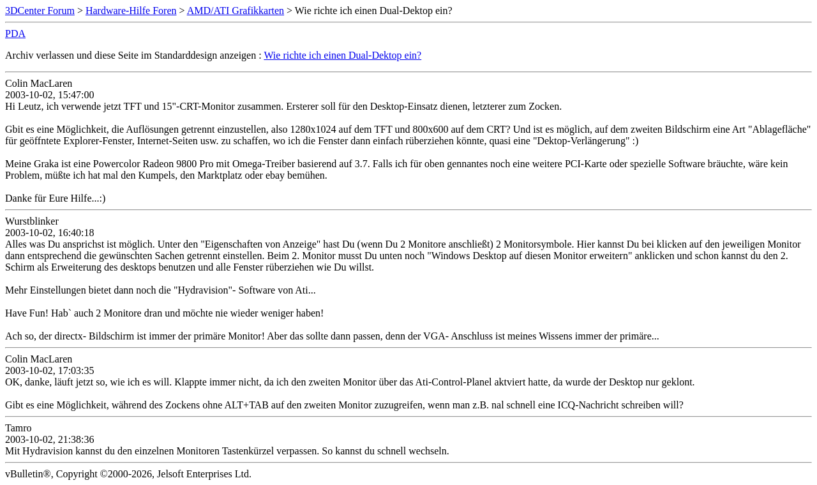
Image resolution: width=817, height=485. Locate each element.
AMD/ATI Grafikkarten (235, 10)
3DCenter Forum (40, 10)
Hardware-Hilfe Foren (131, 10)
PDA (15, 33)
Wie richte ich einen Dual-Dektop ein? (342, 55)
